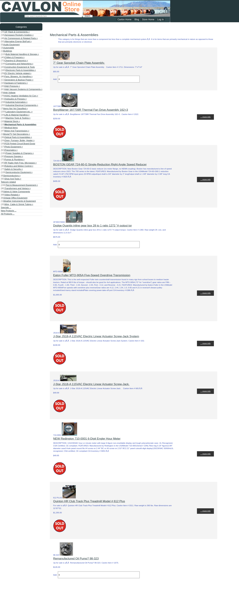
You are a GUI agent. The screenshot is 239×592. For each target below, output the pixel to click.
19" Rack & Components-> (15, 32)
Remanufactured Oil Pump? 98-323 (76, 558)
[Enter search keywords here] (53, 16)
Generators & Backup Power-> (17, 80)
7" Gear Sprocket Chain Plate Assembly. (79, 62)
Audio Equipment (10, 44)
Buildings (6, 51)
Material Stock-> (10, 121)
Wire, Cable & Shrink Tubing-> (17, 204)
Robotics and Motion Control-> (17, 166)
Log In (160, 19)
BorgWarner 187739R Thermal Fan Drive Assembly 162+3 (90, 109)
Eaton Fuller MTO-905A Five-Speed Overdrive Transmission (91, 275)
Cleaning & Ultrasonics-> (14, 60)
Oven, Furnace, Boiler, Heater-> (18, 140)
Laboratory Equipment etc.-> (17, 111)
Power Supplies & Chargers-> (17, 153)
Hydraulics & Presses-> (14, 99)
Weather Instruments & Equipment (18, 201)
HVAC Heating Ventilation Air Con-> (19, 95)
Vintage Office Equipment (14, 198)
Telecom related (8, 182)
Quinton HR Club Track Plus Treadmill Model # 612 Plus (89, 501)
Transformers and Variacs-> (16, 188)
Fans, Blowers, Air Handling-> (17, 76)
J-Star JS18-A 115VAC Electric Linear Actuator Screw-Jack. (91, 384)
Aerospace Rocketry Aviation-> (17, 35)
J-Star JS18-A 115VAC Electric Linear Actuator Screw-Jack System (96, 336)
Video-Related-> (10, 194)
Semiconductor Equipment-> (17, 172)
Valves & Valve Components (15, 191)
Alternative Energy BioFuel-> (16, 41)
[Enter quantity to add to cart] (99, 79)
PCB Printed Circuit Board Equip (18, 143)
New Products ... (8, 210)
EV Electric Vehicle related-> (16, 73)
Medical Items (9, 127)
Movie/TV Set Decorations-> (15, 134)
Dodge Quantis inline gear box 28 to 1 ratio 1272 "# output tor (92, 225)
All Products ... (7, 214)
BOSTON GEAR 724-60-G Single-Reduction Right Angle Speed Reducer (100, 164)
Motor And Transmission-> (15, 131)
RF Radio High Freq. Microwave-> (19, 163)
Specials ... (6, 207)
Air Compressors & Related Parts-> (19, 38)
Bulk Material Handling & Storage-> (20, 54)
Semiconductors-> (11, 175)
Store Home (148, 19)
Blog (136, 19)
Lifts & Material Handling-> (15, 115)
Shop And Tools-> (11, 179)
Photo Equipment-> (12, 146)
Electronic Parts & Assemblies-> (18, 70)
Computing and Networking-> (17, 63)
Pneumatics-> (9, 150)
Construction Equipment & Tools (18, 67)
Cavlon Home (124, 19)
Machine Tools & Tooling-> (16, 118)
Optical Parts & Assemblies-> (16, 137)
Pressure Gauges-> (12, 156)
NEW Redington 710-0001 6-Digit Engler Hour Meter (86, 438)
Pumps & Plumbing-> (13, 159)
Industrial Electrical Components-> (19, 105)
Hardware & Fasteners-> (14, 83)
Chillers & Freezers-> (13, 57)
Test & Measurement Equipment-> (19, 185)
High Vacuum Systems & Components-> (21, 89)
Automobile (7, 47)
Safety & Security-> (12, 169)
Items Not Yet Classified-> (14, 108)
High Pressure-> (10, 86)
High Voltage (8, 92)
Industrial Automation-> (14, 102)
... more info (205, 117)
